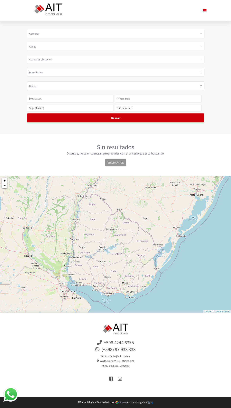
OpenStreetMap (222, 311)
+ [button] (5, 180)
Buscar (115, 118)
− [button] (5, 185)
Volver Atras (115, 162)
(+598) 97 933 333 (115, 349)
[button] (115, 33)
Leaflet (207, 311)
